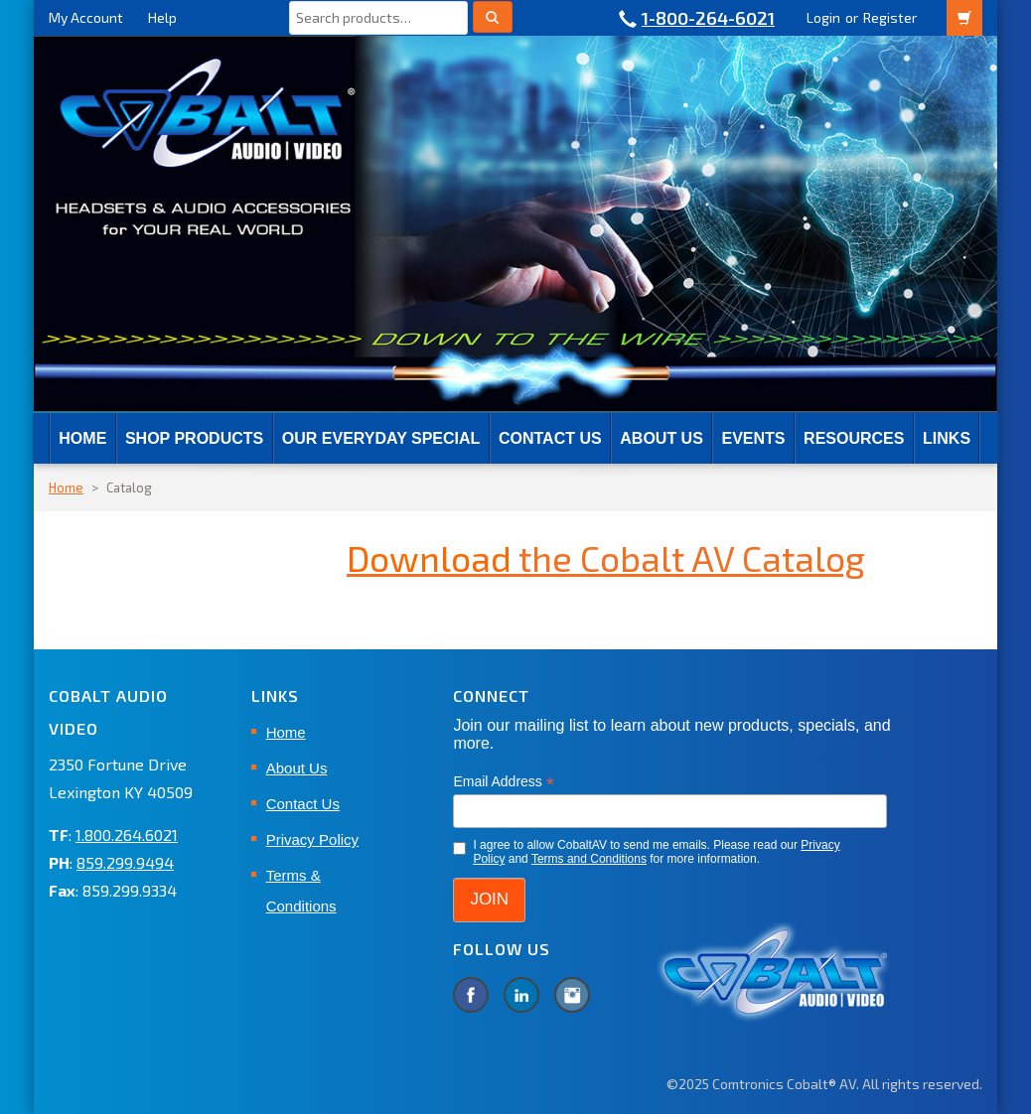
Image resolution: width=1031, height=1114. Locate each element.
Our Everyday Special (381, 438)
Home (82, 438)
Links (946, 438)
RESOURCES (854, 438)
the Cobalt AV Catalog (606, 557)
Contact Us (550, 438)
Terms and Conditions (589, 859)
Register (890, 17)
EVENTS (753, 438)
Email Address (503, 781)
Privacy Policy (312, 839)
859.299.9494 (125, 862)
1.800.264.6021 (126, 834)
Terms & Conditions (301, 890)
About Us (661, 438)
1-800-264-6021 (708, 18)
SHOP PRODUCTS (194, 438)
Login (823, 17)
